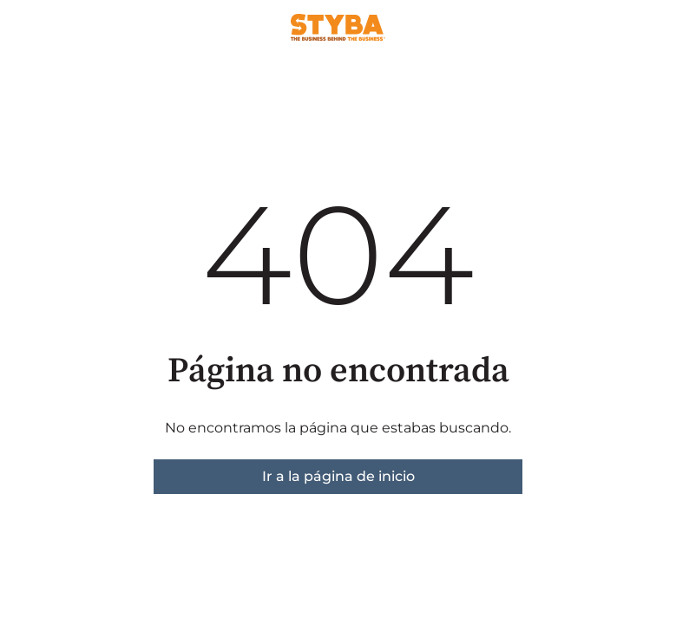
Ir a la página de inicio (338, 476)
